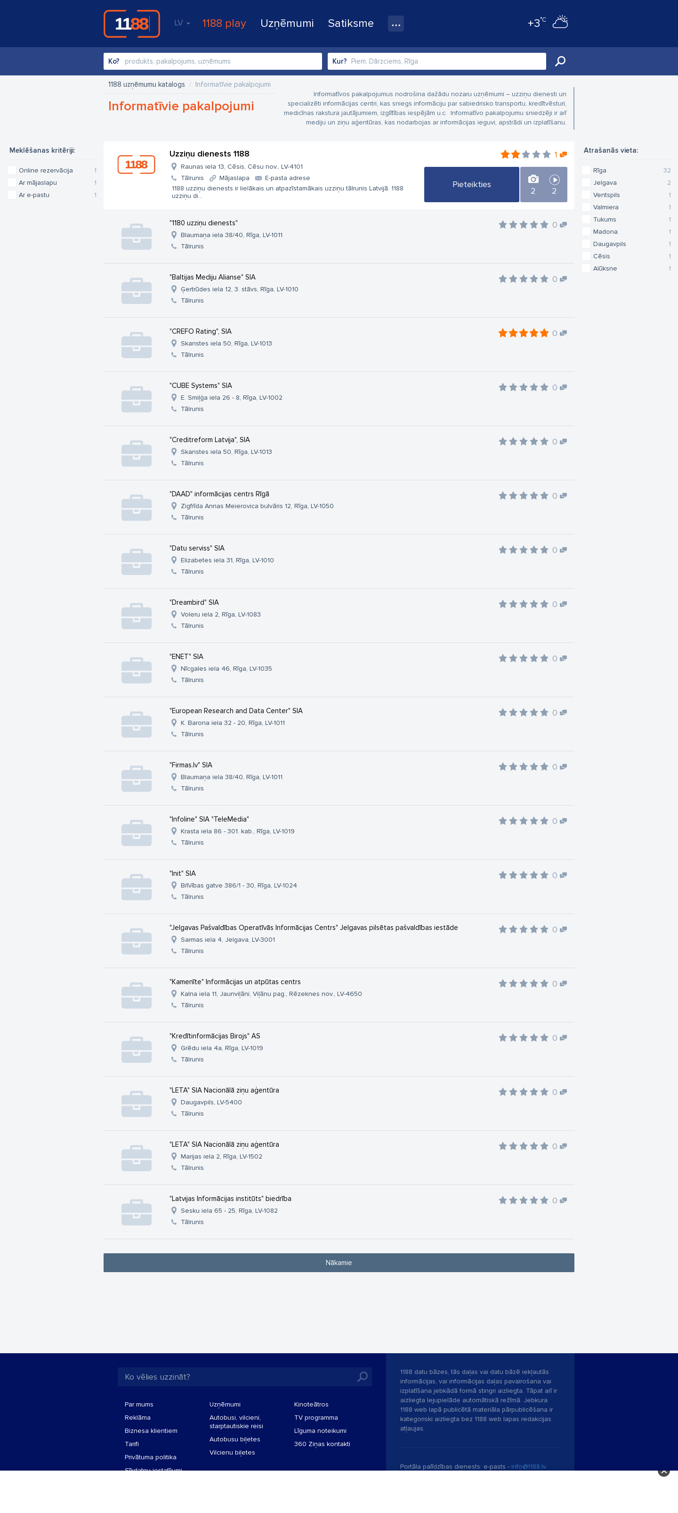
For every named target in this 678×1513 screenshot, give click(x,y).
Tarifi (132, 1444)
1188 (132, 23)
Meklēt (560, 61)
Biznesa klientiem (151, 1431)
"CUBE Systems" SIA (201, 385)
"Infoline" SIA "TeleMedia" (209, 819)
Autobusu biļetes (235, 1439)
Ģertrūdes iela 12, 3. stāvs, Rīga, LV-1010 (240, 289)
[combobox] (213, 61)
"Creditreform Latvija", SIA (210, 440)
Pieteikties (471, 184)
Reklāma (138, 1418)
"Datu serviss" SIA (197, 548)
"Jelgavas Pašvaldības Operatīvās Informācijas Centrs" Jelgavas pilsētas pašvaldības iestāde (314, 927)
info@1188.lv (528, 1467)
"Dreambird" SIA (194, 602)
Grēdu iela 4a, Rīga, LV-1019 (222, 1048)
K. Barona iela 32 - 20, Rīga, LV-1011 (233, 723)
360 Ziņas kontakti (322, 1444)
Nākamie (339, 1262)
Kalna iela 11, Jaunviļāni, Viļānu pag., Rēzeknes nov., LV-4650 (271, 994)
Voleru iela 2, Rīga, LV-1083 (221, 614)
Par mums (139, 1404)
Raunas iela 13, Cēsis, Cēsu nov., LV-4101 (242, 167)
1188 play (224, 23)
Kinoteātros (311, 1404)
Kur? (339, 61)
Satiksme (351, 23)
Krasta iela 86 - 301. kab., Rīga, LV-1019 (238, 831)
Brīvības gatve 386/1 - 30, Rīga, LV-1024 (239, 885)
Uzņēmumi (287, 23)
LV (182, 22)
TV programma (316, 1418)
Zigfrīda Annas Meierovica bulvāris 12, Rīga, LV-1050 (257, 506)
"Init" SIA (183, 873)
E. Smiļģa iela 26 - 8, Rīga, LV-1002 (231, 398)
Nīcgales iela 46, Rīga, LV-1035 (226, 669)
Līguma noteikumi (320, 1431)
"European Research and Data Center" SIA (236, 711)
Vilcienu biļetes (232, 1452)
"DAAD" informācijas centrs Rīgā (219, 494)
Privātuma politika (151, 1457)
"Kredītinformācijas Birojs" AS (215, 1036)
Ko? (114, 61)
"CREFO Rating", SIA (201, 331)
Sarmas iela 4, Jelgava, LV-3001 (228, 940)
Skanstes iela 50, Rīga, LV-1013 (226, 343)
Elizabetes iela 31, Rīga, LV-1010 (227, 560)
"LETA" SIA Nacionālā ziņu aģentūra (224, 1090)
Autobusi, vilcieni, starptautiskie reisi (236, 1422)
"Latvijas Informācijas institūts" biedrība (230, 1198)
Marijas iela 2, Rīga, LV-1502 (221, 1156)
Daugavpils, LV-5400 (211, 1102)
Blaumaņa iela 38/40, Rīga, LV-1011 (231, 235)
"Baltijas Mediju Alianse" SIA (213, 277)
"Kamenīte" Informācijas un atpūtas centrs (235, 982)
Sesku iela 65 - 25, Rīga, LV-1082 (229, 1211)
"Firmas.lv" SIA (191, 765)
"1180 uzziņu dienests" (204, 223)
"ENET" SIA (186, 656)
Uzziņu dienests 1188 (210, 153)
